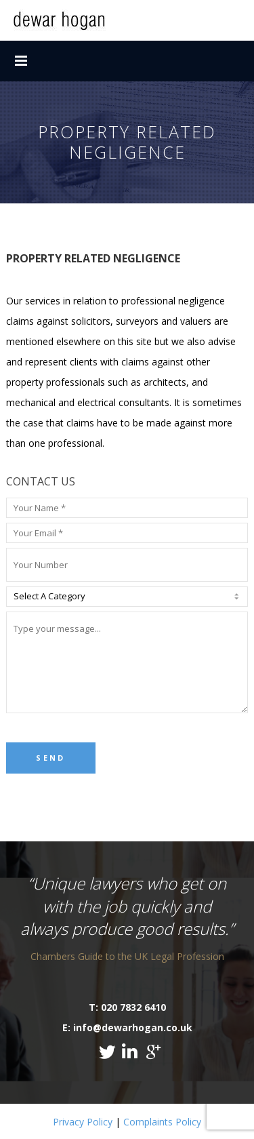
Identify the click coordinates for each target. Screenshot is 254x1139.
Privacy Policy (82, 1121)
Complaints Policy (162, 1121)
